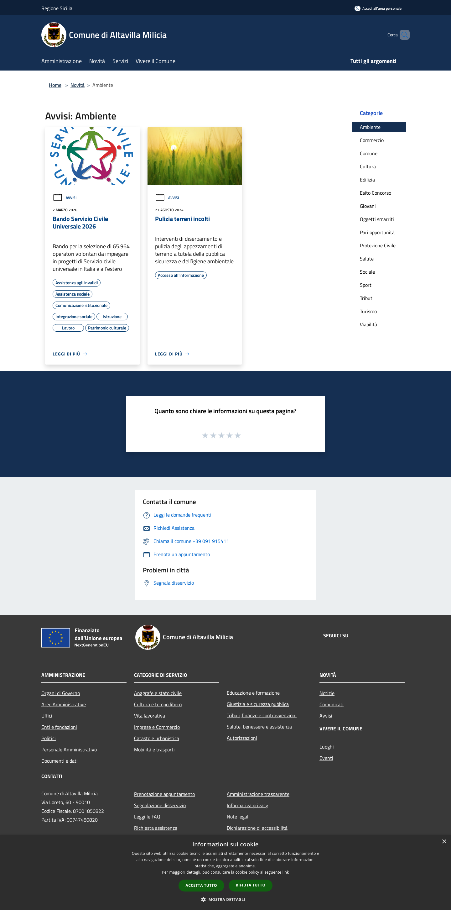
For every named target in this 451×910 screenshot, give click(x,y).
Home (55, 85)
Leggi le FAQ (147, 816)
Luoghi (326, 746)
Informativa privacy (247, 805)
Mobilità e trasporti (154, 749)
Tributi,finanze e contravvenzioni (262, 715)
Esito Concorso (375, 193)
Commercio (372, 140)
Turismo (368, 311)
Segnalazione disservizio (160, 805)
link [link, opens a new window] (286, 872)
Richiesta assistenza (155, 828)
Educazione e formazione (253, 693)
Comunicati (331, 704)
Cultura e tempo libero (158, 704)
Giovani (368, 206)
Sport (365, 285)
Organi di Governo (60, 693)
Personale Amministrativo (69, 749)
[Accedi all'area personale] (378, 8)
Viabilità (368, 324)
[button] (225, 899)
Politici (48, 738)
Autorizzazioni (242, 738)
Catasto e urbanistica (156, 738)
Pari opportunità (377, 232)
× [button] (444, 841)
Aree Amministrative (63, 704)
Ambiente (370, 127)
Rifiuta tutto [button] (251, 885)
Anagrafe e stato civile (158, 693)
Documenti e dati (59, 761)
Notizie (326, 693)
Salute (367, 258)
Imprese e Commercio (157, 727)
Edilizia (367, 179)
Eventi (326, 758)
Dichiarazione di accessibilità (257, 828)
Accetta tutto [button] (201, 885)
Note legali (238, 816)
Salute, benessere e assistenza (259, 726)
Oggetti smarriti (377, 219)
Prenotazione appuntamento (164, 794)
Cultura (368, 166)
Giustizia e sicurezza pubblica (258, 704)
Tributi (367, 298)
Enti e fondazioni (59, 727)
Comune (368, 153)
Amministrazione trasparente (258, 794)
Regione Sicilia (56, 8)
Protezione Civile (378, 245)
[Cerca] (402, 34)
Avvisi (64, 198)
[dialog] (225, 872)
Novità (77, 85)
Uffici (46, 715)
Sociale (367, 272)
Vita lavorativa (149, 715)
